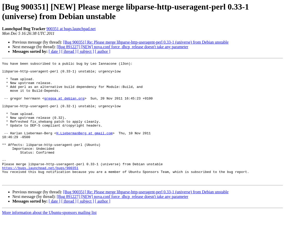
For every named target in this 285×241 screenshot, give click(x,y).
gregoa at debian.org (64, 106)
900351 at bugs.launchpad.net (71, 29)
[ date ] (54, 51)
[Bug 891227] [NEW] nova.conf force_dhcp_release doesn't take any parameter (122, 47)
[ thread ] (68, 51)
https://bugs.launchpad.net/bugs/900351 (40, 189)
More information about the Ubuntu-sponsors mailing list (49, 236)
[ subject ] (85, 51)
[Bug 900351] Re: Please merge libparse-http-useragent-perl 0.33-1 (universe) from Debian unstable (146, 42)
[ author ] (102, 51)
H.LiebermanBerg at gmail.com (84, 147)
